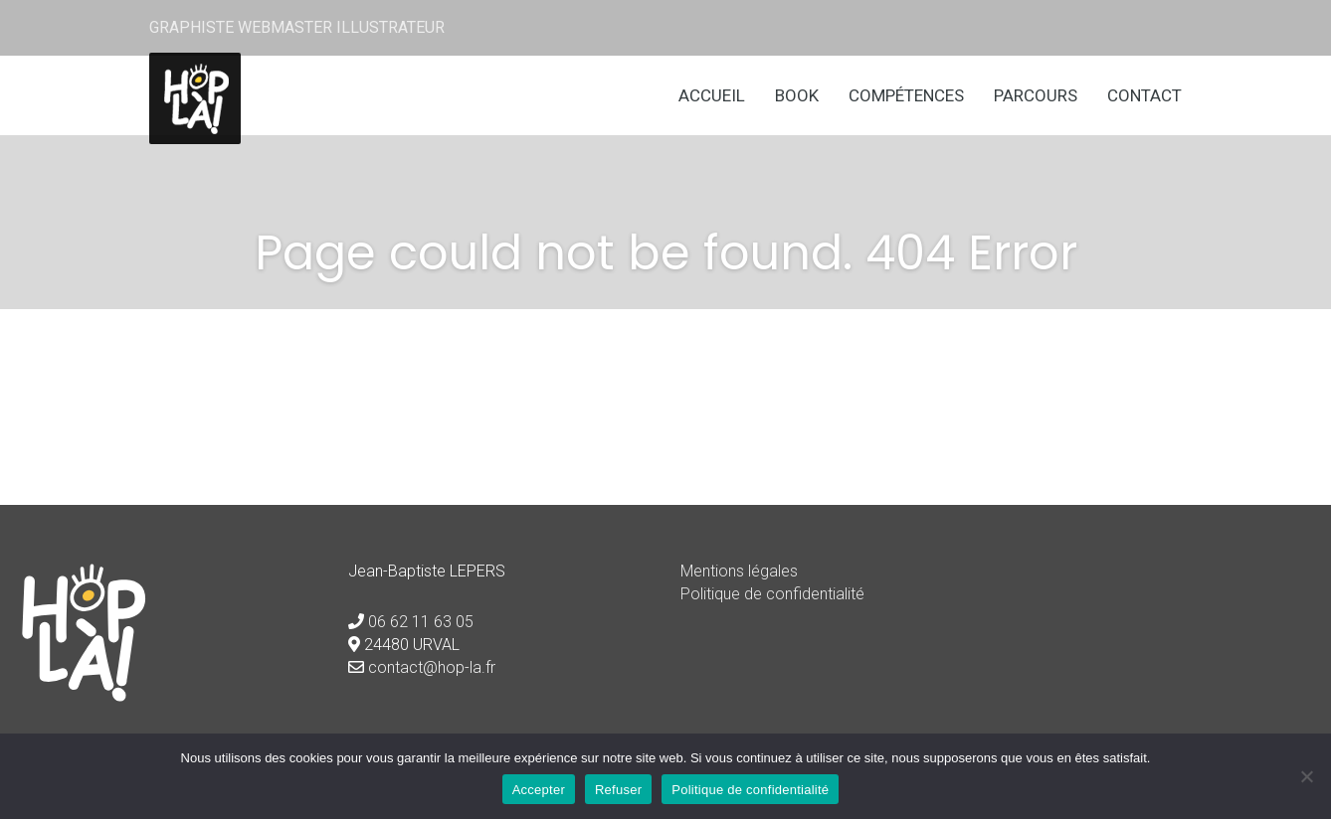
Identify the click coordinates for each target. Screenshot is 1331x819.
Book (797, 95)
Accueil (711, 95)
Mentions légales (739, 571)
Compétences (906, 95)
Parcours (1035, 95)
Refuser (618, 789)
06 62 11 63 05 (421, 621)
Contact (1144, 95)
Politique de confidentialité (772, 593)
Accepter (538, 789)
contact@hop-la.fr (431, 667)
